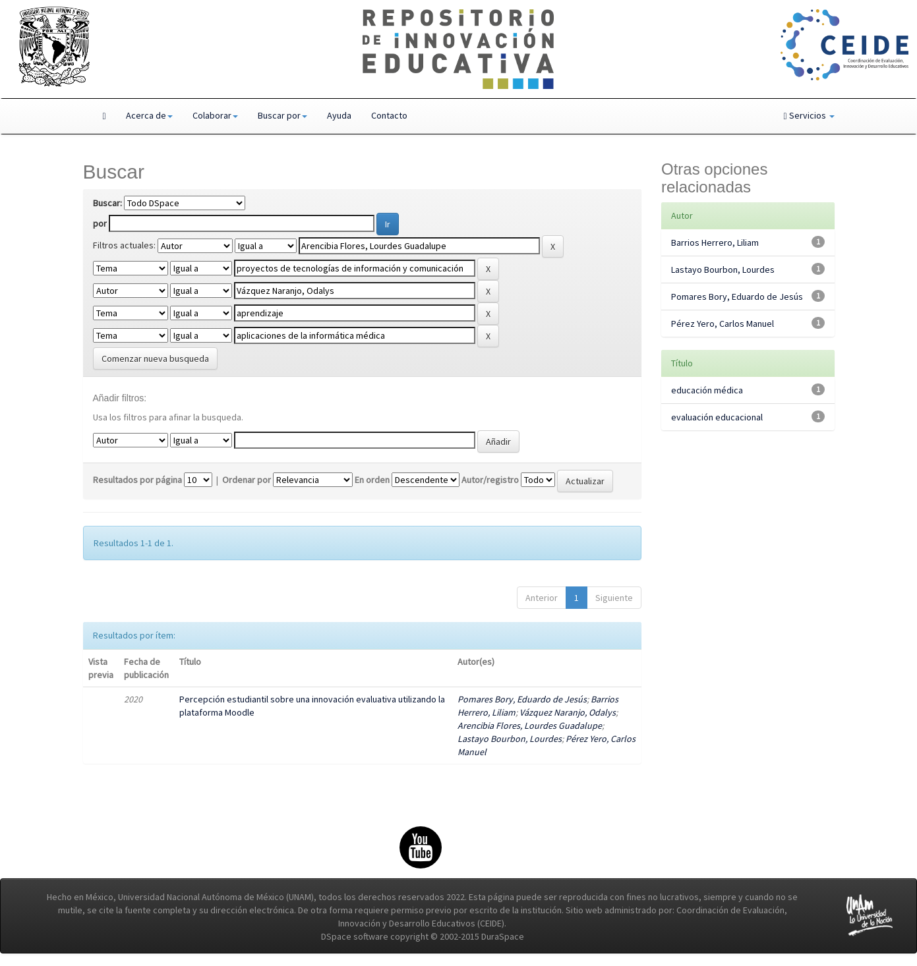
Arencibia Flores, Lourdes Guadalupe (530, 725)
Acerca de (149, 115)
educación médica (707, 390)
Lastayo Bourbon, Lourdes (510, 739)
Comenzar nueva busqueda (155, 358)
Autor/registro (490, 480)
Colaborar (215, 115)
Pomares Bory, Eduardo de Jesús (522, 699)
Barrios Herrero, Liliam (715, 242)
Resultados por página (137, 480)
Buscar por (282, 115)
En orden (372, 480)
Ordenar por (246, 480)
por (100, 223)
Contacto (389, 115)
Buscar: (107, 203)
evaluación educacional (717, 417)
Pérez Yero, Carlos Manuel (722, 323)
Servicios (808, 115)
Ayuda (339, 115)
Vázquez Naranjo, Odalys (567, 712)
